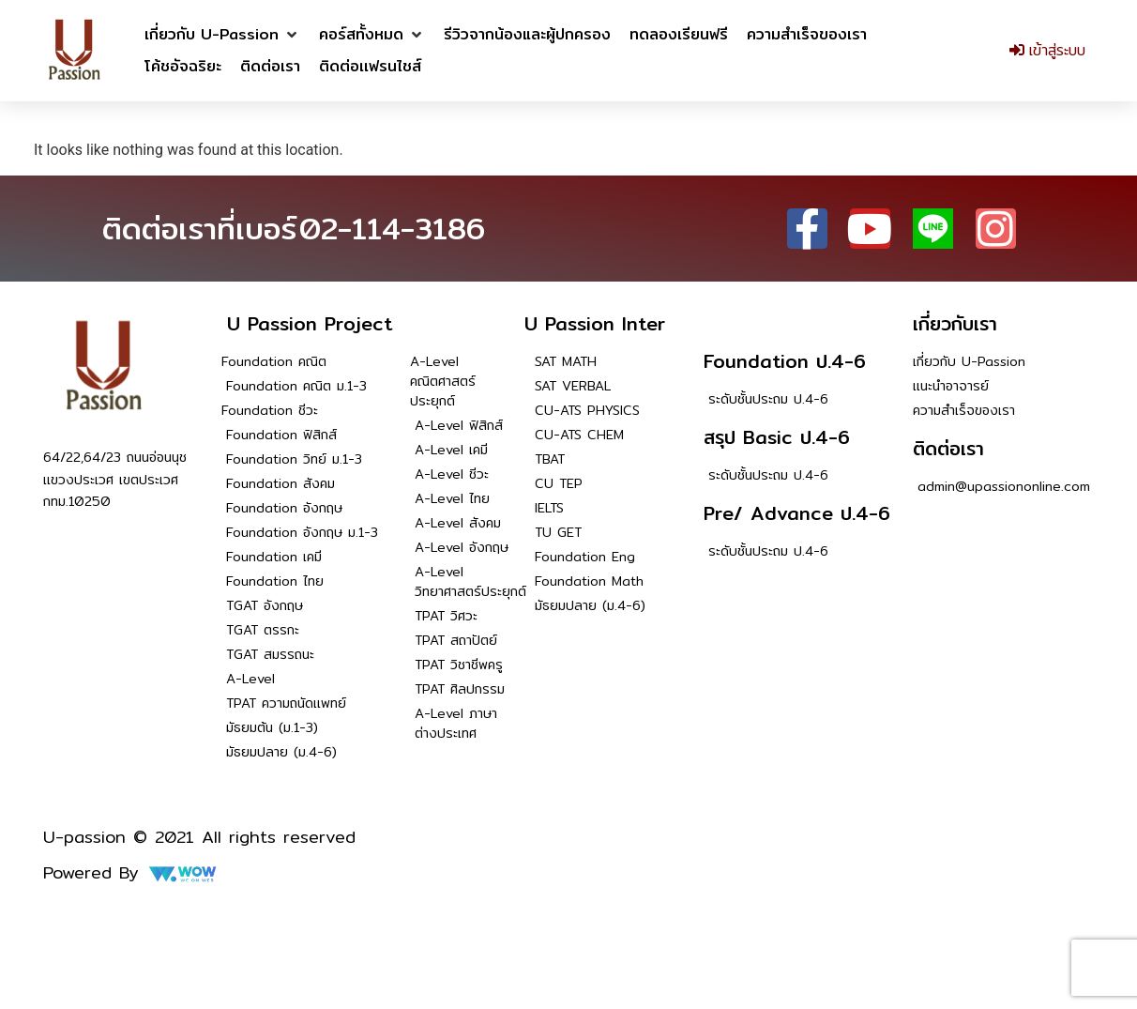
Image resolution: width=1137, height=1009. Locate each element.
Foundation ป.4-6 (785, 360)
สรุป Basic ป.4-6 (777, 436)
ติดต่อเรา (948, 448)
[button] (222, 35)
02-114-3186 (392, 228)
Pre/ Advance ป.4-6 (797, 512)
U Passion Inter (594, 323)
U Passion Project (309, 323)
